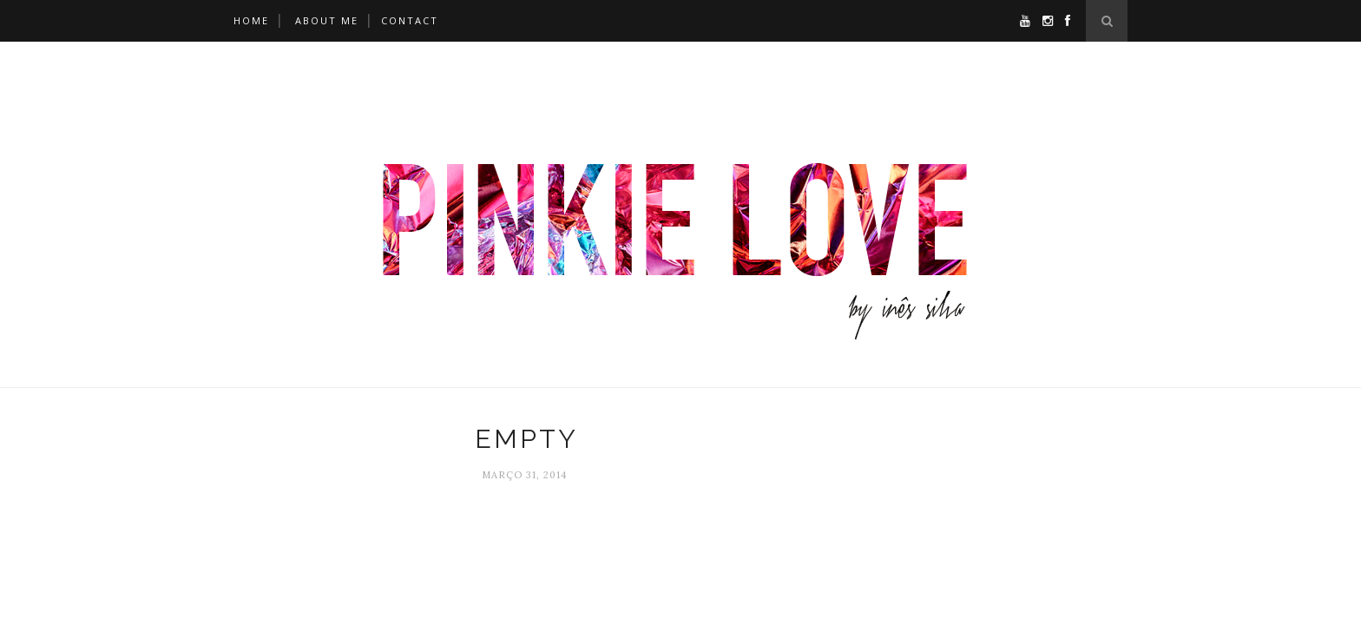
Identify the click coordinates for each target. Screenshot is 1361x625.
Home (251, 20)
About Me (326, 20)
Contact (409, 20)
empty (526, 439)
